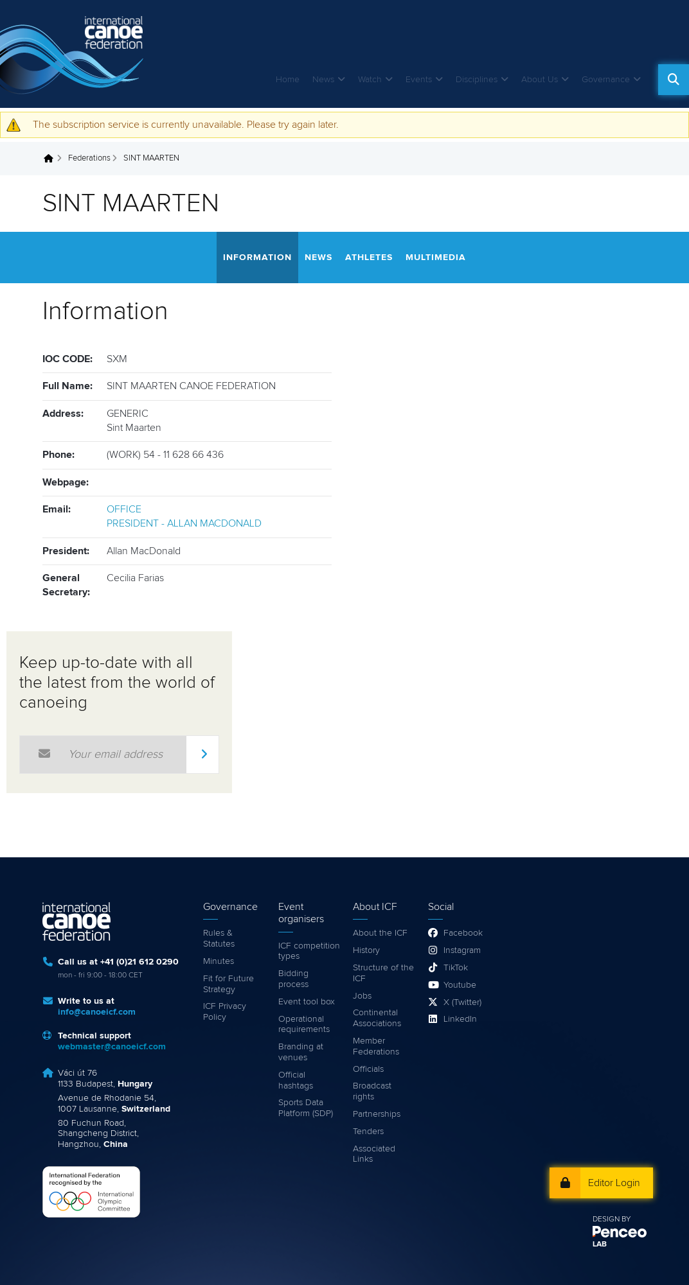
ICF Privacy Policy (224, 1012)
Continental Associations (377, 1018)
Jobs (362, 996)
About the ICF (380, 933)
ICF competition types (309, 951)
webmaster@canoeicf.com (112, 1046)
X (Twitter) (462, 1002)
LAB (600, 1244)
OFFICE (124, 509)
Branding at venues (300, 1052)
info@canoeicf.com (97, 1012)
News (323, 79)
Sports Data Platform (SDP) (305, 1108)
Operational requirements (304, 1025)
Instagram (462, 950)
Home (288, 79)
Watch (370, 79)
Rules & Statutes (219, 938)
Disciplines (476, 79)
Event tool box (306, 1001)
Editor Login (614, 1183)
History (366, 950)
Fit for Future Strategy (228, 984)
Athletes (369, 257)
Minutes (218, 961)
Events (419, 79)
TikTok (455, 967)
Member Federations (376, 1046)
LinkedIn (460, 1019)
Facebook (463, 933)
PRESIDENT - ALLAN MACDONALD (184, 523)
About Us (539, 79)
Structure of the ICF (383, 973)
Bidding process (293, 979)
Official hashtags (295, 1080)
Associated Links (374, 1154)
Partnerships (376, 1114)
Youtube (459, 985)
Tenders (368, 1131)
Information (257, 257)
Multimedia (436, 257)
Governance (606, 79)
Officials (368, 1069)
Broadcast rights (372, 1091)
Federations (89, 158)
